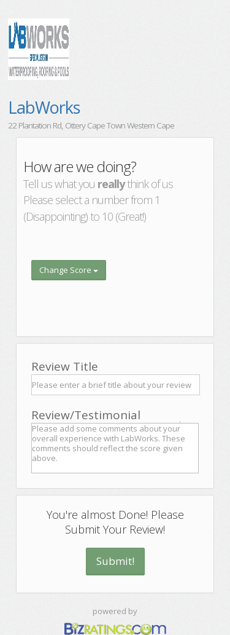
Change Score (68, 269)
